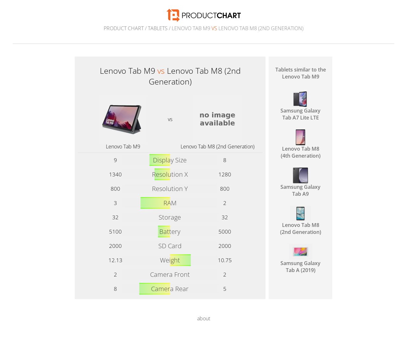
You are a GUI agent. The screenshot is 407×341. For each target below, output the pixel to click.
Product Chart (124, 28)
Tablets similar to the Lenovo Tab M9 (300, 73)
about (203, 318)
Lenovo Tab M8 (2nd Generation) (217, 146)
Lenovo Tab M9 (123, 146)
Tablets (158, 28)
